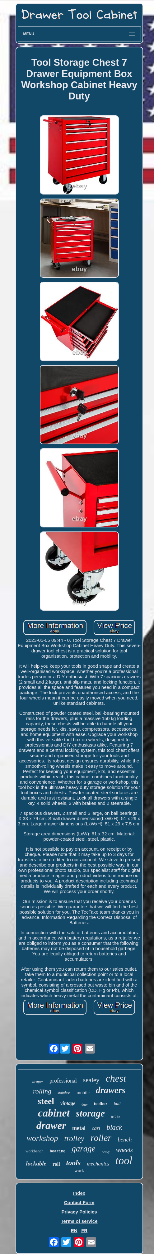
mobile (83, 1092)
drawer (51, 1125)
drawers (110, 1090)
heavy (106, 1152)
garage (84, 1148)
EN (74, 1230)
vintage (67, 1103)
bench (125, 1139)
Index (79, 1193)
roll (56, 1164)
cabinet (54, 1113)
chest (116, 1078)
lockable (36, 1163)
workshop (42, 1138)
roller (101, 1137)
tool (123, 1161)
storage (90, 1113)
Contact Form (79, 1202)
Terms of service (79, 1221)
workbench (35, 1151)
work (79, 1170)
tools (73, 1163)
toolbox (101, 1103)
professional (63, 1081)
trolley (74, 1138)
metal (79, 1128)
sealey (91, 1080)
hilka (115, 1117)
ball (117, 1103)
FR (84, 1230)
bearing (57, 1151)
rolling (42, 1091)
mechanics (98, 1164)
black (114, 1127)
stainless (64, 1093)
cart (96, 1128)
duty (85, 1104)
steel (46, 1101)
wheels (124, 1149)
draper (37, 1081)
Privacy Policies (79, 1211)
